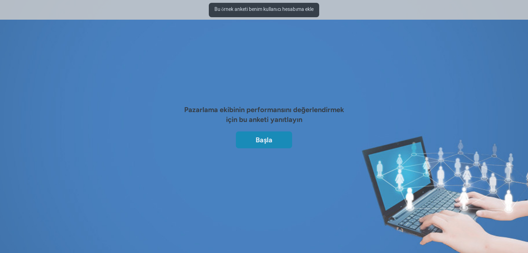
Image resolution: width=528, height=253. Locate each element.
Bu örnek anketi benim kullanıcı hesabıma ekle (264, 10)
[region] (264, 101)
